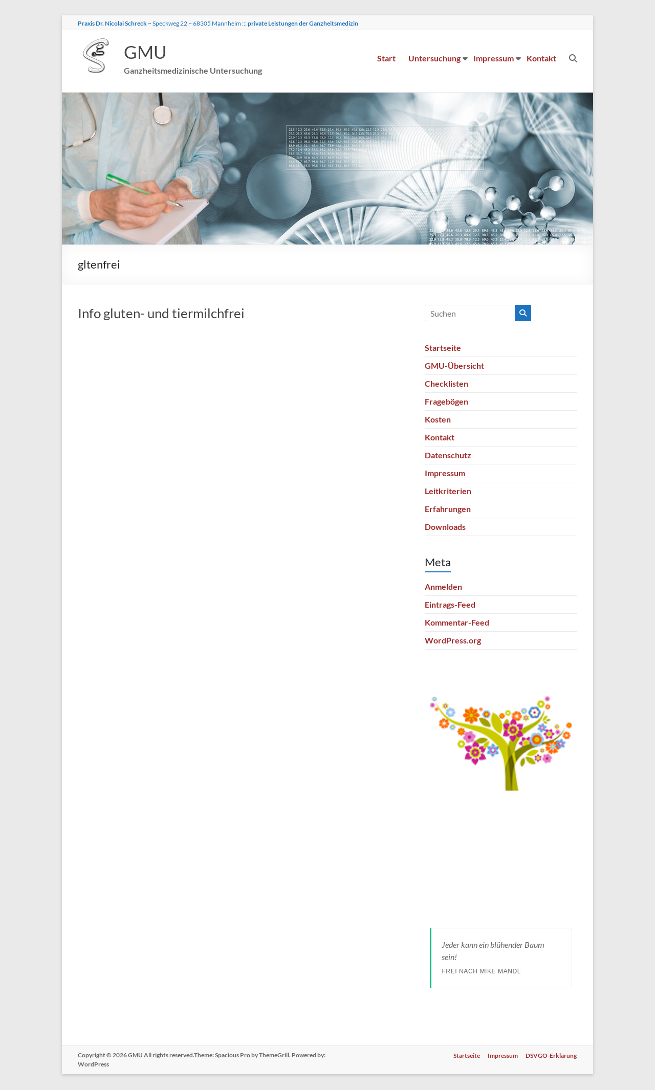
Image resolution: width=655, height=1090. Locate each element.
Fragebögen (446, 402)
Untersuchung (434, 58)
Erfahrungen (448, 509)
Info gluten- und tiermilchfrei (161, 313)
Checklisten (446, 384)
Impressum (493, 58)
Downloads (445, 527)
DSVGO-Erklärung (551, 1055)
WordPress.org (453, 641)
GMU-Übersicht (454, 366)
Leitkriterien (448, 491)
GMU (145, 52)
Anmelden (443, 587)
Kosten (438, 420)
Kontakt (541, 58)
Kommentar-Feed (457, 623)
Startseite (443, 348)
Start (386, 58)
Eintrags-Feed (450, 605)
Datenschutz (448, 455)
